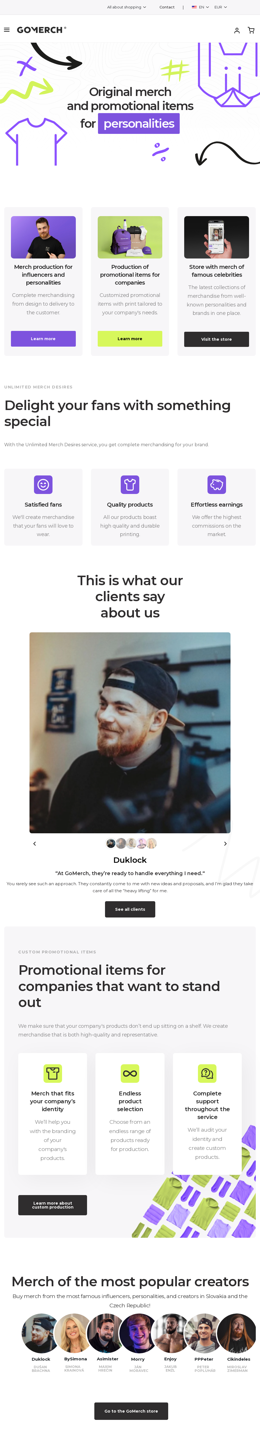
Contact (167, 7)
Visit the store (216, 339)
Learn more (43, 338)
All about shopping (124, 7)
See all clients (130, 909)
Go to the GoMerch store (131, 1411)
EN (198, 7)
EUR (219, 7)
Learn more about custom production (53, 1205)
